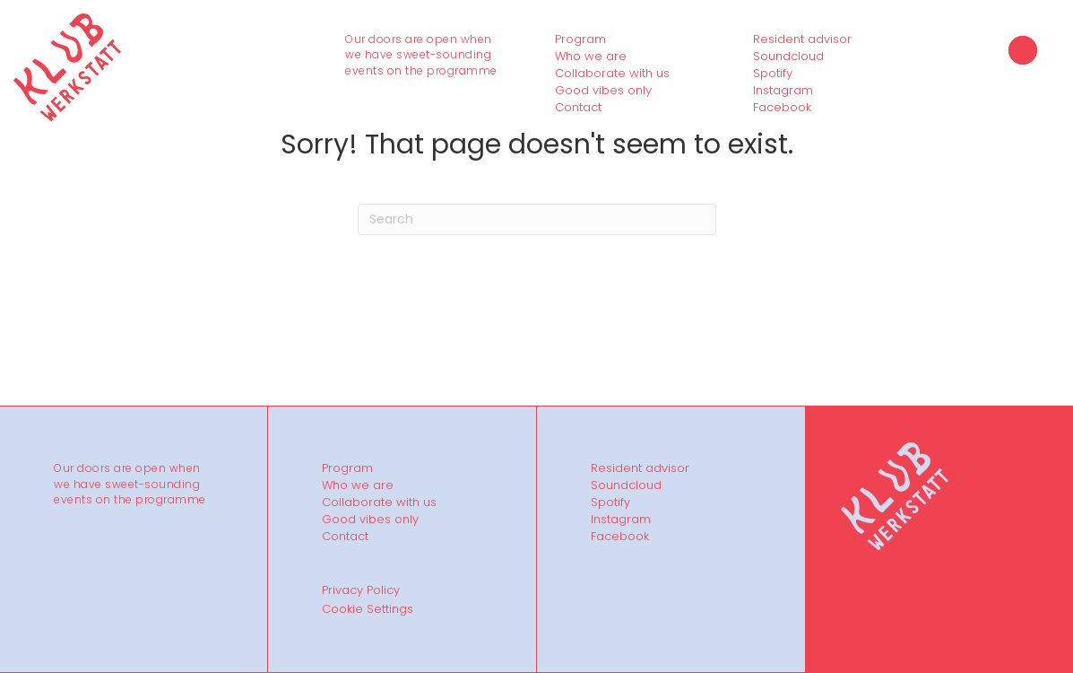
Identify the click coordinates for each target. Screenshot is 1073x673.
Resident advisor (802, 39)
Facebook (782, 108)
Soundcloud (788, 56)
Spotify (772, 74)
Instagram (783, 91)
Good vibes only (603, 91)
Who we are (591, 56)
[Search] (537, 219)
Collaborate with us (612, 74)
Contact (578, 108)
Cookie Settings (367, 608)
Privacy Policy (361, 590)
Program (580, 39)
